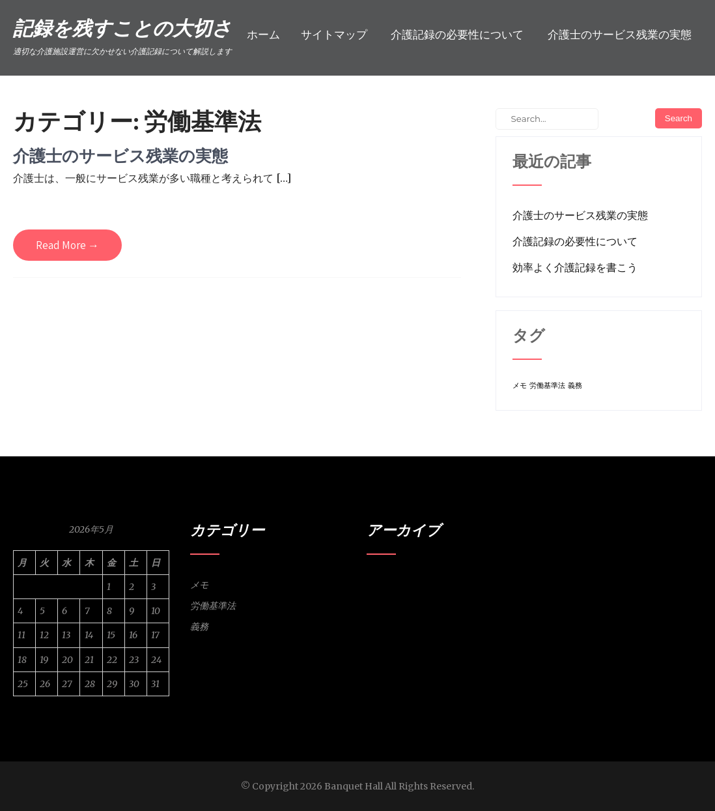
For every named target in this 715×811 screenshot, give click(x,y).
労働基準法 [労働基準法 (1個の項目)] (547, 385)
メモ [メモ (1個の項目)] (519, 385)
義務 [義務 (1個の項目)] (575, 385)
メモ (199, 585)
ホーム (263, 34)
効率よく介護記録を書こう (575, 267)
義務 (199, 626)
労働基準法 (213, 606)
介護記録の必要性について (457, 34)
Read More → (67, 245)
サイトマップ (334, 34)
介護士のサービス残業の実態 (620, 34)
